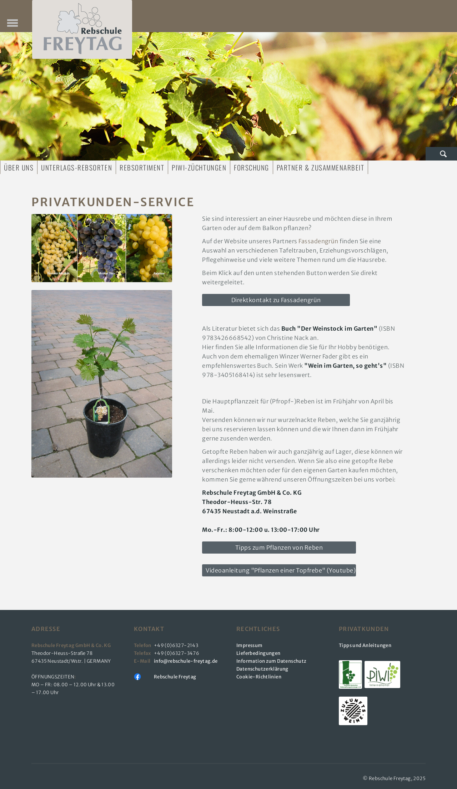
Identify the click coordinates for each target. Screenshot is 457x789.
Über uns (19, 167)
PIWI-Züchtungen (199, 167)
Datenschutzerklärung (262, 669)
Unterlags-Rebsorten (76, 167)
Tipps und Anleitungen (365, 645)
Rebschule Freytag (175, 677)
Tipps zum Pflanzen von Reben (279, 547)
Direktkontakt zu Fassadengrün (276, 300)
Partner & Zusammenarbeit (320, 167)
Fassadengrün (318, 241)
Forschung (251, 167)
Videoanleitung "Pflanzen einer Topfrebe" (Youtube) (281, 570)
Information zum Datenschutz (271, 661)
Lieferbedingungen (258, 653)
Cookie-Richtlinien (258, 677)
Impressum (249, 645)
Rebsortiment (142, 167)
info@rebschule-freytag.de (187, 661)
